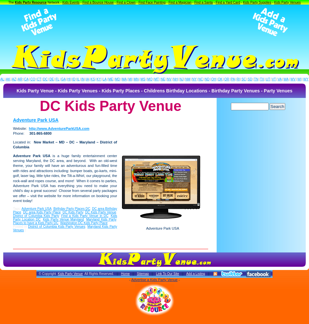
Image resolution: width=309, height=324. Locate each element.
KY (99, 79)
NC (200, 79)
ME (110, 79)
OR (226, 79)
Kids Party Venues (287, 2)
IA (87, 79)
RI (238, 79)
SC (243, 79)
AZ (14, 79)
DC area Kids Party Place (41, 212)
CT (39, 79)
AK (8, 79)
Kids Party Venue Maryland (63, 219)
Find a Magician (180, 2)
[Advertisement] (154, 22)
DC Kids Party (73, 212)
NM (188, 79)
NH (175, 79)
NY (194, 79)
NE (163, 79)
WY (305, 79)
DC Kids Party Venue (100, 212)
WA (286, 79)
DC (45, 79)
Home (125, 274)
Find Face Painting (152, 2)
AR (20, 79)
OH (213, 79)
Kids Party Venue (70, 274)
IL (78, 79)
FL (58, 79)
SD (250, 79)
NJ (181, 79)
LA (105, 79)
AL (2, 79)
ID (73, 79)
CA (26, 79)
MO (150, 79)
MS (143, 79)
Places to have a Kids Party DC (36, 223)
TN (256, 79)
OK (220, 79)
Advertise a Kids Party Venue (154, 280)
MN (136, 79)
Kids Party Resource (31, 2)
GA (63, 79)
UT (268, 79)
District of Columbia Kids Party (36, 216)
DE (51, 79)
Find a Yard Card (228, 2)
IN (82, 79)
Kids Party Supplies (257, 2)
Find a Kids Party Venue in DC (84, 216)
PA (233, 79)
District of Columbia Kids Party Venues (56, 226)
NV (169, 79)
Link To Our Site (167, 274)
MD (117, 79)
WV (293, 79)
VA (280, 79)
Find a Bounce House (98, 2)
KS (93, 79)
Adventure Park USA (36, 120)
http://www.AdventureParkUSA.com (59, 128)
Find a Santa (203, 2)
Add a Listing (195, 274)
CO (32, 79)
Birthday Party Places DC (71, 208)
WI (299, 79)
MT (156, 79)
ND (207, 79)
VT (274, 79)
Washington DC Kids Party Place (84, 223)
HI (69, 79)
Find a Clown (125, 2)
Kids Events (71, 2)
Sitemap (143, 274)
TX (262, 79)
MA (124, 79)
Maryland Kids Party (101, 219)
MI (130, 79)
